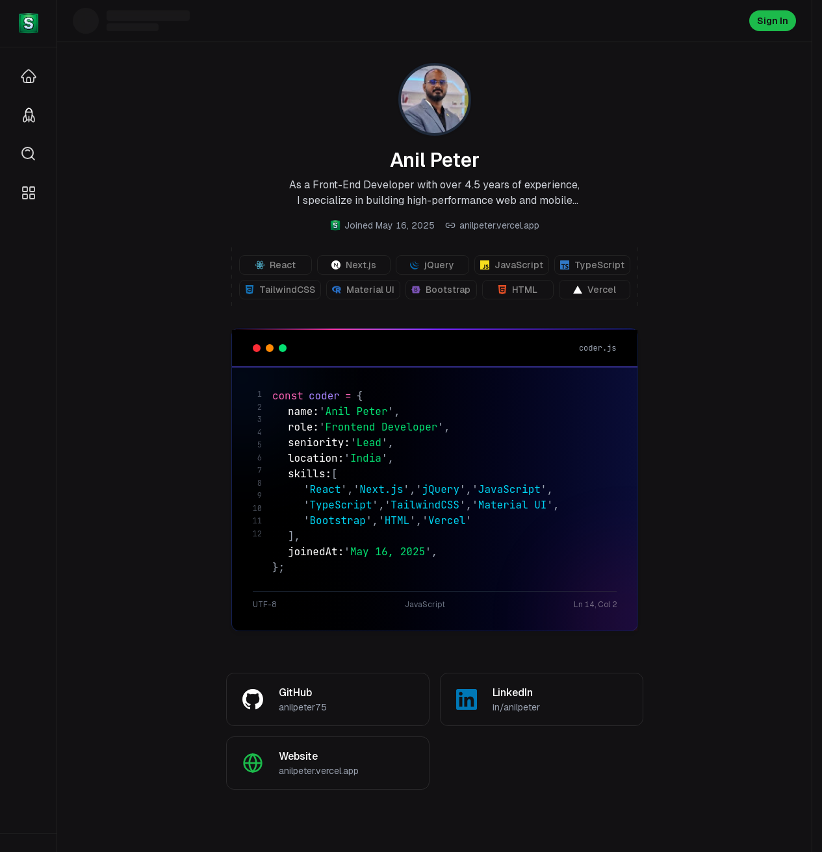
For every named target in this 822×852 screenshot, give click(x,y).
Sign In (772, 21)
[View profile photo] (434, 99)
